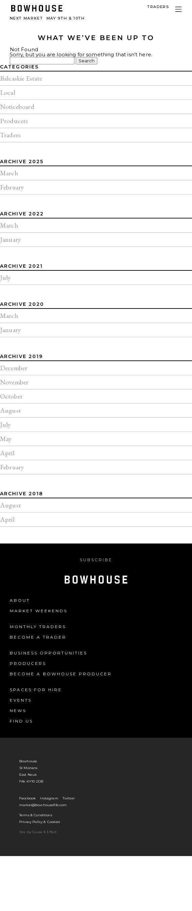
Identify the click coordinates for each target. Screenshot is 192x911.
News (18, 710)
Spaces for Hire (36, 689)
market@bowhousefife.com (43, 805)
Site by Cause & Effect (38, 832)
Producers (14, 120)
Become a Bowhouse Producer (61, 673)
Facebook (27, 798)
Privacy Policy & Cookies (39, 822)
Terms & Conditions (35, 815)
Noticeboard (17, 106)
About (20, 600)
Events (21, 700)
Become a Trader (38, 637)
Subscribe (96, 559)
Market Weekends (38, 610)
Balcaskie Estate (21, 78)
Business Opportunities (48, 652)
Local (7, 92)
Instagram (49, 798)
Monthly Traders (38, 626)
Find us (21, 721)
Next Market (47, 18)
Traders (10, 134)
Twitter (69, 798)
